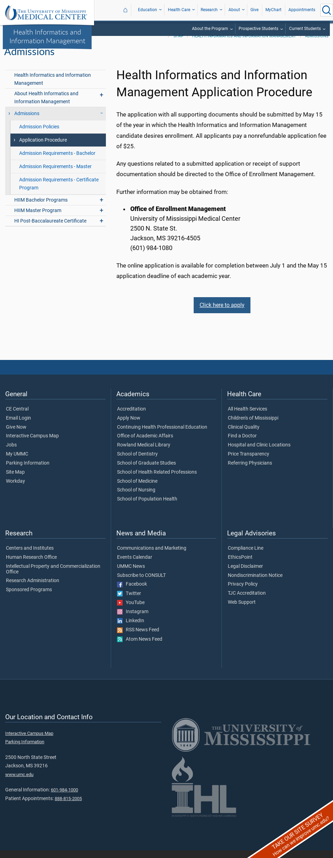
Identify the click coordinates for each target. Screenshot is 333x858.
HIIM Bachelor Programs (41, 208)
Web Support (242, 610)
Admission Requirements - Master (55, 174)
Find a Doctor (242, 444)
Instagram (132, 619)
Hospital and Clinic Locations (259, 453)
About (234, 9)
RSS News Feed (138, 638)
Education (147, 9)
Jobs (11, 453)
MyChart (273, 9)
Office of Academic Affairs (145, 444)
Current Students (305, 28)
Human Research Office (31, 565)
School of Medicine (137, 489)
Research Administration (32, 589)
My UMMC (17, 462)
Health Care (179, 9)
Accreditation (131, 417)
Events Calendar (134, 565)
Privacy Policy (243, 592)
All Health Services (247, 417)
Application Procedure (43, 148)
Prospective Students (258, 28)
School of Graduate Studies (146, 471)
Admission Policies (39, 134)
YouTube (131, 610)
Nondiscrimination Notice (255, 583)
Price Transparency (248, 462)
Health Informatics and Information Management (47, 36)
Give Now (16, 435)
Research (209, 9)
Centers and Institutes (30, 556)
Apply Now (128, 426)
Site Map (15, 480)
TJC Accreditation (247, 601)
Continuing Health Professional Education (162, 435)
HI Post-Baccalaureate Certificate (50, 229)
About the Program (210, 28)
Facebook (132, 592)
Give (254, 9)
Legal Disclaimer (245, 574)
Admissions (316, 44)
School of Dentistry (137, 462)
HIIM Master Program (37, 218)
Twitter (129, 601)
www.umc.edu (19, 782)
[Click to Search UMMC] (326, 10)
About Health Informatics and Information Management (46, 105)
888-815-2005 (68, 806)
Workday (15, 489)
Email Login (18, 426)
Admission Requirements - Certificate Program (59, 191)
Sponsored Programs (29, 597)
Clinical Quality (244, 435)
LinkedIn (130, 628)
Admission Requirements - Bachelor (57, 161)
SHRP (178, 44)
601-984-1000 (64, 797)
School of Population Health (147, 507)
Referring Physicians (250, 471)
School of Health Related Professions (157, 480)
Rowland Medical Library (143, 453)
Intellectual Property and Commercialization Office (53, 576)
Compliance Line (245, 556)
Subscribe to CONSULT (141, 583)
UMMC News (131, 574)
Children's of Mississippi (253, 426)
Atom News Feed (139, 647)
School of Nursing (136, 497)
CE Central (17, 417)
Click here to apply (222, 312)
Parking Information (27, 471)
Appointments (301, 9)
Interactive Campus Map (32, 444)
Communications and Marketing (151, 556)
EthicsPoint (240, 565)
